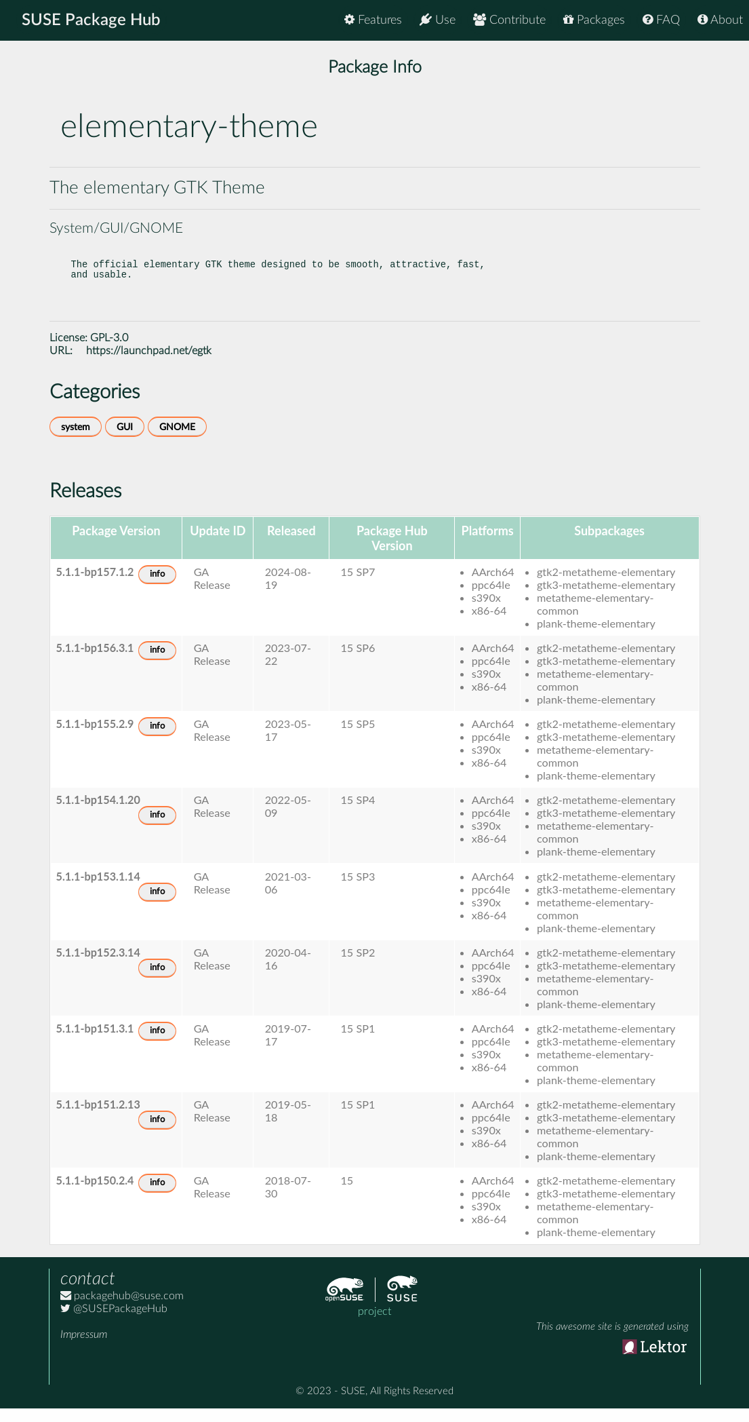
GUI (125, 441)
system (75, 441)
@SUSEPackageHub (113, 1322)
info (157, 587)
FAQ (661, 20)
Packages (594, 20)
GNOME (177, 441)
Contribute (509, 20)
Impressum (83, 1348)
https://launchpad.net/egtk (148, 364)
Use (438, 20)
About (720, 20)
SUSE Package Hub (91, 20)
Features (373, 20)
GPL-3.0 (109, 351)
